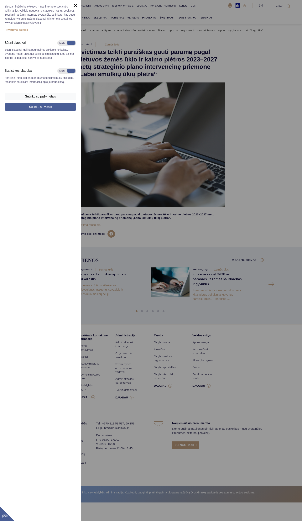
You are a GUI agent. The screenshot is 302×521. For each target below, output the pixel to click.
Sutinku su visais (40, 106)
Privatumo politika (16, 29)
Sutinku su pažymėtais (40, 96)
